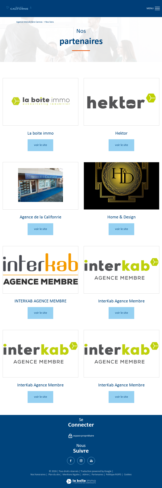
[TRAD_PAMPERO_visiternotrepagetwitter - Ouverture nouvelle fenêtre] (81, 460)
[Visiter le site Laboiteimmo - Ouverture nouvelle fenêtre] (81, 483)
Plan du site (54, 474)
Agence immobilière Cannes (29, 22)
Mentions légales (71, 474)
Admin (85, 474)
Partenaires (97, 474)
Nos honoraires (38, 474)
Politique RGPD (113, 474)
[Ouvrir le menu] (156, 8)
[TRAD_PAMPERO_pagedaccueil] (18, 9)
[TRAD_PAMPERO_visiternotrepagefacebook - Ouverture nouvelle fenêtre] (71, 460)
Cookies (128, 474)
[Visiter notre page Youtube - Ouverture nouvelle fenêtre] (91, 460)
